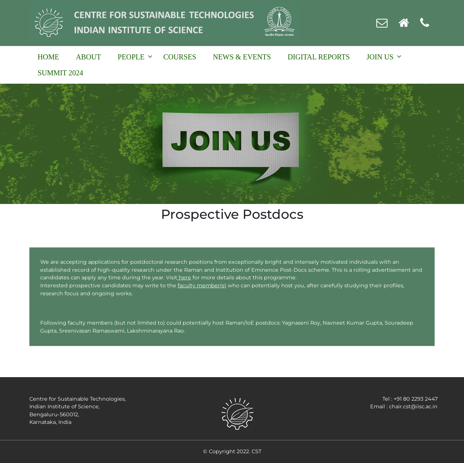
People (131, 57)
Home (48, 57)
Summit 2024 (60, 73)
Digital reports (318, 57)
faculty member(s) (202, 285)
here (184, 277)
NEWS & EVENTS (242, 57)
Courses (179, 57)
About (88, 57)
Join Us (379, 57)
